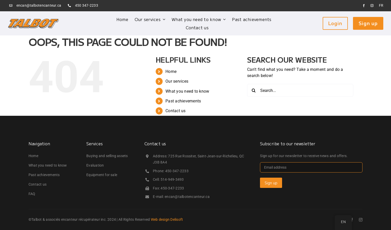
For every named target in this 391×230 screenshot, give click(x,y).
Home (170, 71)
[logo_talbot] (33, 20)
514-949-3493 (172, 179)
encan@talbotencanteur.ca (38, 5)
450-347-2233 (177, 171)
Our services (176, 81)
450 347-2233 (86, 5)
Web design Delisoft (167, 219)
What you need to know (187, 91)
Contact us (175, 110)
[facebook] (363, 5)
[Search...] (300, 90)
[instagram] (372, 5)
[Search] (253, 90)
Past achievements (183, 101)
